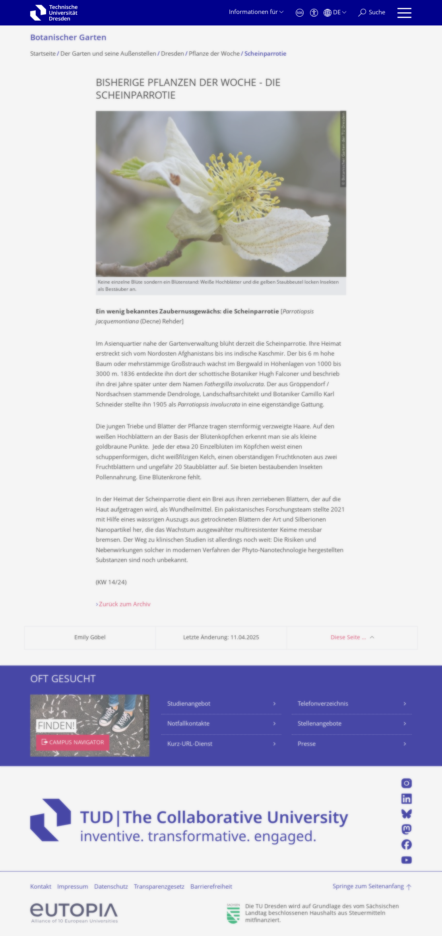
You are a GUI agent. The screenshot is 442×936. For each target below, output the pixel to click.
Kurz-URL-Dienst (189, 744)
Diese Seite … (348, 637)
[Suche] (371, 13)
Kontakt (40, 887)
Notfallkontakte (188, 724)
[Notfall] (299, 13)
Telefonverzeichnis (323, 704)
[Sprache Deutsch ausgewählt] (335, 13)
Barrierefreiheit (211, 887)
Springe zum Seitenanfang (368, 887)
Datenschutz (111, 887)
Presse (307, 744)
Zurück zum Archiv (125, 605)
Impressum (72, 887)
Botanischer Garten (68, 38)
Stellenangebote (319, 724)
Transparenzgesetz (159, 887)
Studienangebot (188, 704)
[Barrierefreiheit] (314, 13)
